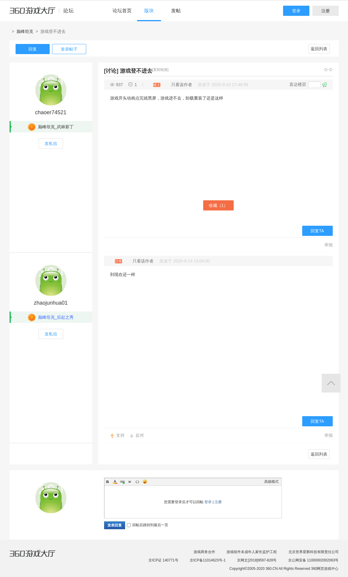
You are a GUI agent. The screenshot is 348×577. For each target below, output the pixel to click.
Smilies (145, 482)
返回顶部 (331, 383)
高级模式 (271, 482)
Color (115, 482)
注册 (325, 10)
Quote (130, 482)
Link (122, 482)
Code (137, 482)
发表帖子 (69, 49)
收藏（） (218, 205)
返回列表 (319, 48)
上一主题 (325, 69)
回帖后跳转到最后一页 (147, 525)
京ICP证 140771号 (163, 560)
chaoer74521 (50, 112)
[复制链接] (160, 70)
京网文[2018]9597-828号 (256, 560)
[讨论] (111, 71)
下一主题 (331, 69)
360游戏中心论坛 (44, 13)
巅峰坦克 (24, 31)
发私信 (51, 143)
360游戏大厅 (39, 556)
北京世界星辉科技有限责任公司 (313, 552)
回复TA (317, 230)
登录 (296, 10)
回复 (32, 49)
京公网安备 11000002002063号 (313, 560)
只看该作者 (181, 84)
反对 (140, 435)
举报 (328, 244)
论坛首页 (122, 10)
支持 (120, 435)
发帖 (176, 10)
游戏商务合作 (204, 552)
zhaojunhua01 (51, 303)
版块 (149, 10)
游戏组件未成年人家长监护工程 (252, 552)
